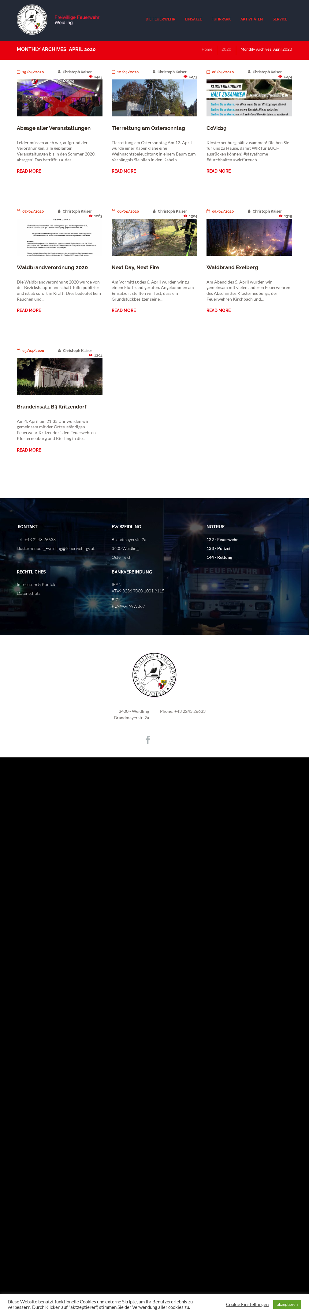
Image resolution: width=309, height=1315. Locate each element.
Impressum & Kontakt (37, 584)
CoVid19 (216, 128)
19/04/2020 (30, 72)
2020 (226, 49)
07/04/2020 (30, 211)
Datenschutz (28, 593)
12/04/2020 (125, 72)
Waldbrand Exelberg (232, 267)
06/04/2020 (125, 211)
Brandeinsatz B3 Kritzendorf (51, 407)
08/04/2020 (220, 72)
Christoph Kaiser (75, 72)
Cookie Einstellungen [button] (247, 1304)
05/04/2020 (220, 211)
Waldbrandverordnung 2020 (52, 267)
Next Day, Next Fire (135, 267)
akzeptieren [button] (287, 1304)
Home (207, 49)
